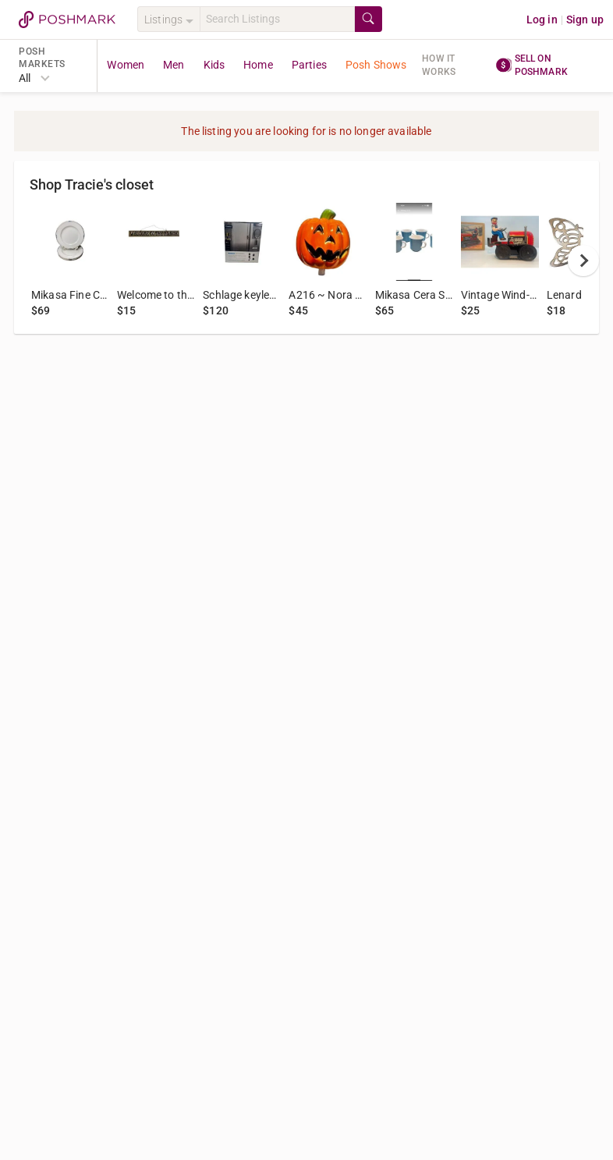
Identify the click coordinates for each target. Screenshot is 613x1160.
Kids (214, 65)
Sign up (585, 19)
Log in (542, 19)
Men (173, 65)
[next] (583, 260)
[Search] (277, 19)
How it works (438, 65)
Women (125, 65)
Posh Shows (376, 65)
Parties (309, 65)
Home (258, 65)
